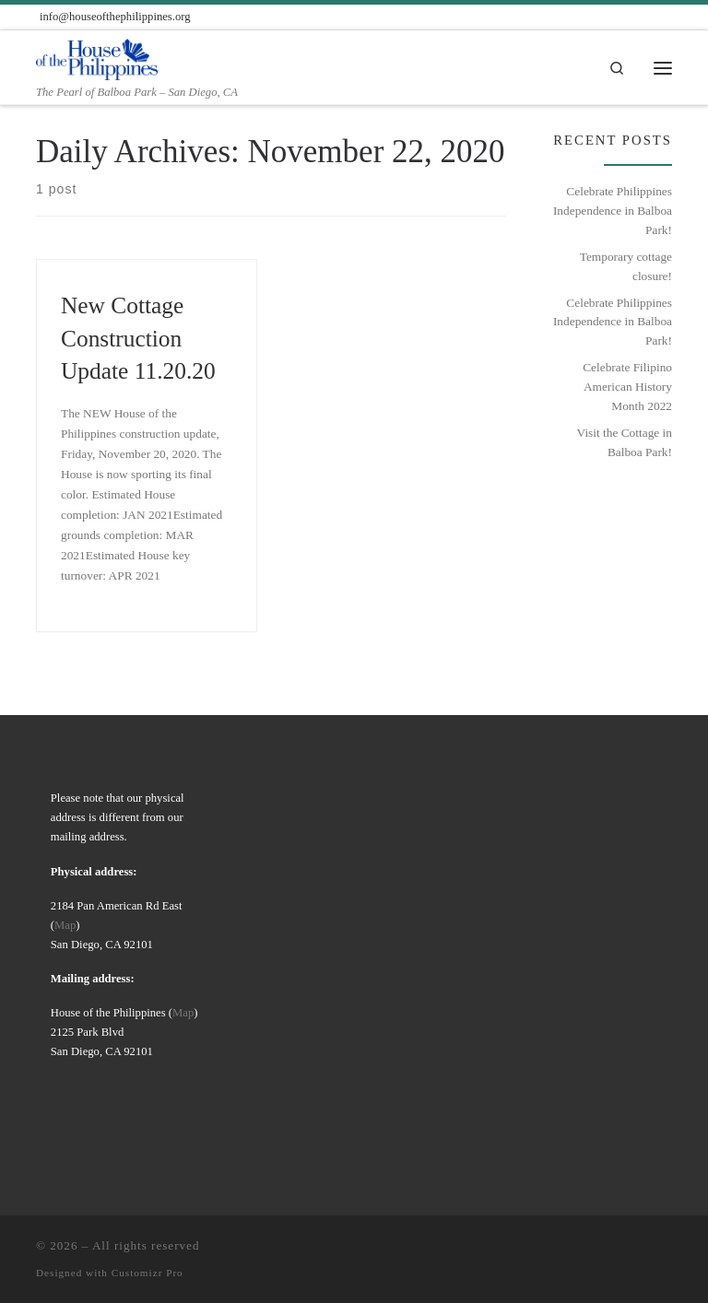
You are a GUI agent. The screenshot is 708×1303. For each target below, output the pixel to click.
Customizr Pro (147, 1272)
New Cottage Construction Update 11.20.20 (138, 337)
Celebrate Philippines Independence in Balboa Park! (612, 210)
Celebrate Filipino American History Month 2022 (627, 386)
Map (65, 925)
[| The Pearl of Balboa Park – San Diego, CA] (97, 57)
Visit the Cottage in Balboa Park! (624, 442)
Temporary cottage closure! (626, 266)
